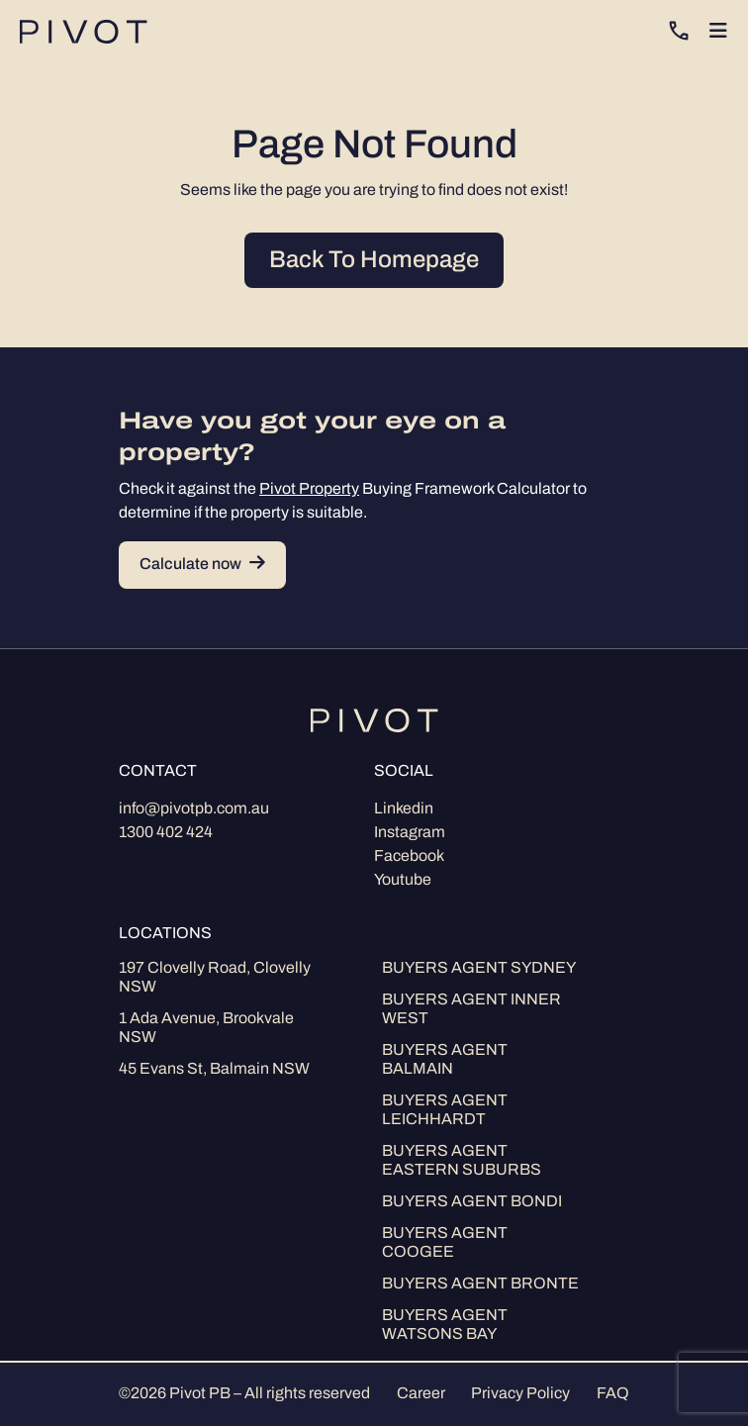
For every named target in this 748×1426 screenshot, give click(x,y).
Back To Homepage (374, 261)
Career (421, 1394)
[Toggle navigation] (718, 32)
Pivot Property (309, 490)
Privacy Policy (520, 1394)
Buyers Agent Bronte (480, 1284)
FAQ (613, 1394)
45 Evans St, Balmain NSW (214, 1070)
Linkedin (403, 809)
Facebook (409, 857)
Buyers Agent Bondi (472, 1202)
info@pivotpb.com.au (194, 809)
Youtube (402, 881)
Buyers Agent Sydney (479, 969)
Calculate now (202, 564)
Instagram (409, 833)
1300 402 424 (166, 833)
